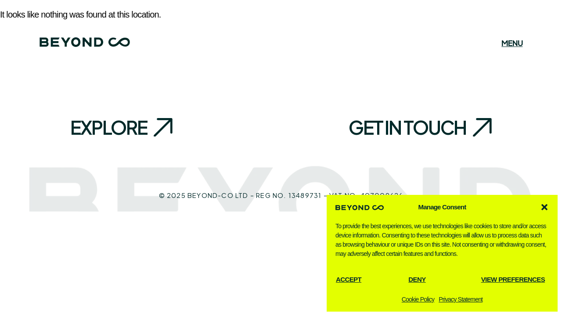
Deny (416, 279)
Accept (348, 279)
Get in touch (407, 127)
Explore (108, 127)
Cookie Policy (418, 299)
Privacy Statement (461, 299)
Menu (511, 43)
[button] (544, 207)
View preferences (513, 279)
